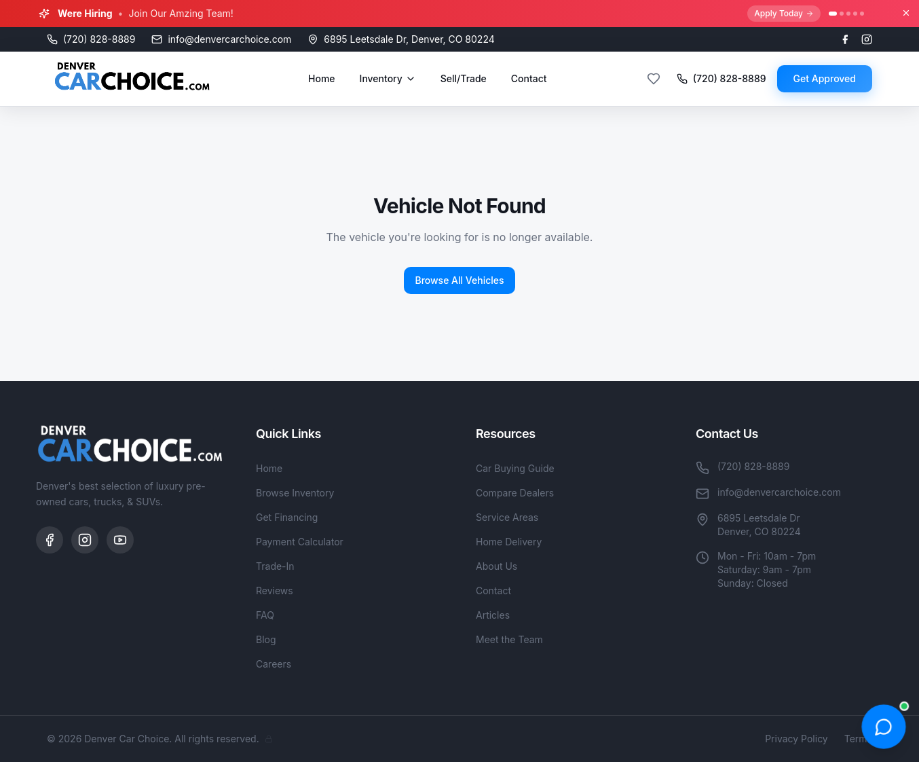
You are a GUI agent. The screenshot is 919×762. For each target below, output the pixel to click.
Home (321, 78)
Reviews (274, 590)
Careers (273, 664)
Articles (493, 615)
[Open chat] (883, 726)
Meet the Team (509, 639)
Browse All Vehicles (459, 280)
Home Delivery (509, 541)
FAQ (265, 615)
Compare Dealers (515, 492)
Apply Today (784, 13)
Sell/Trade (463, 78)
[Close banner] (906, 12)
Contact (529, 78)
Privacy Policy (796, 738)
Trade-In (275, 566)
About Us (496, 566)
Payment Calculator (299, 541)
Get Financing (287, 517)
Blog (266, 639)
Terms (858, 738)
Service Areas (507, 517)
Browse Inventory (295, 492)
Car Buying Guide (515, 468)
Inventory (388, 78)
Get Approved (824, 78)
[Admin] (269, 739)
